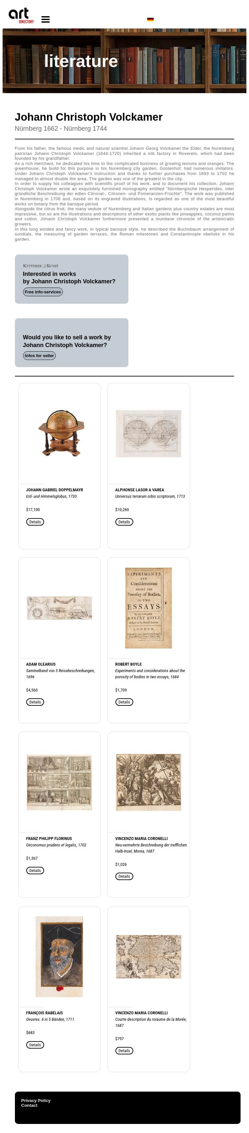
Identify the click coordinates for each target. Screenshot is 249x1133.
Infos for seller (39, 355)
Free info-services (43, 291)
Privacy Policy (36, 1100)
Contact (29, 1105)
